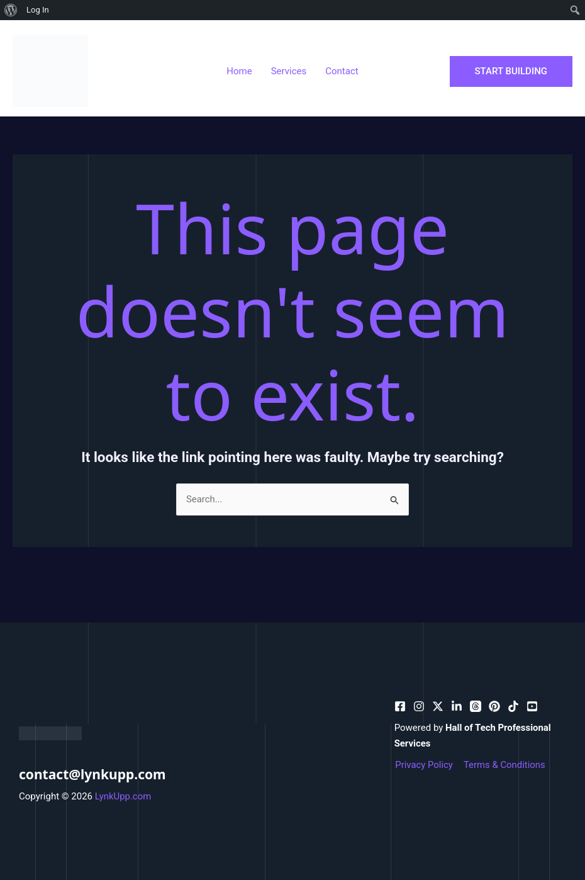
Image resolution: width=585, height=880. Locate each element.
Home (239, 71)
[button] (511, 71)
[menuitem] (11, 10)
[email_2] (513, 706)
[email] (494, 706)
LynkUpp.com (123, 796)
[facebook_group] (532, 706)
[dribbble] (475, 706)
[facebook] (400, 706)
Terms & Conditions (503, 764)
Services (289, 71)
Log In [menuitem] (37, 9)
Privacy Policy (423, 764)
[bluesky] (456, 706)
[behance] (437, 706)
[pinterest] (419, 706)
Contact (341, 71)
